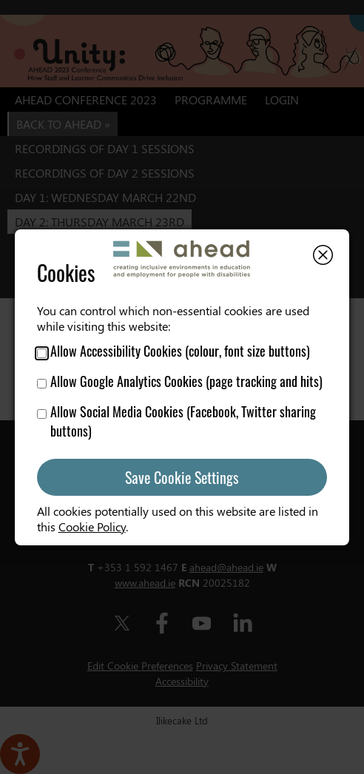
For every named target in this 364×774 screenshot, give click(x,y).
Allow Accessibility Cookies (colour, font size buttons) (173, 350)
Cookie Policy (92, 526)
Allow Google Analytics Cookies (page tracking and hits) (180, 381)
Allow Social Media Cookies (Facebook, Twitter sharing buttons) (176, 421)
